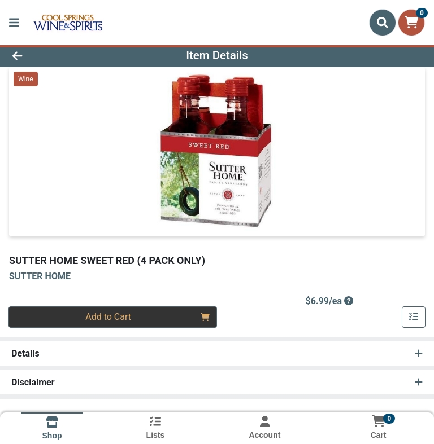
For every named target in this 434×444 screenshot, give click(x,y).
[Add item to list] (414, 317)
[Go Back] (61, 55)
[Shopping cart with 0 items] (411, 22)
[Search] (382, 22)
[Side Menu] (14, 22)
